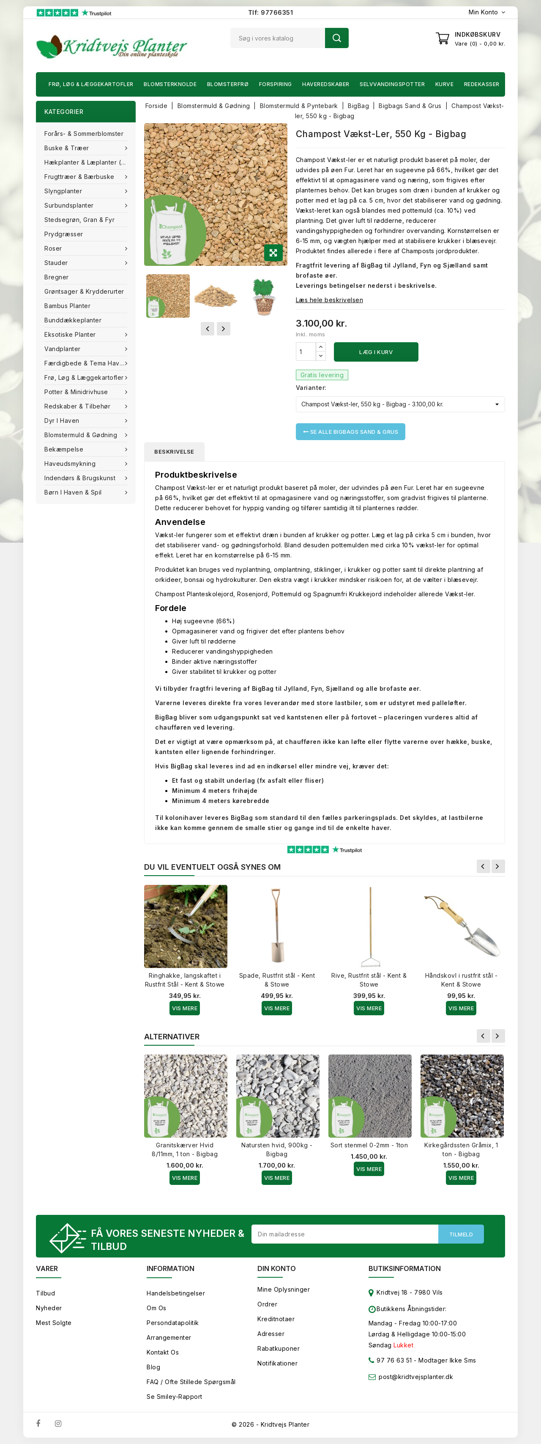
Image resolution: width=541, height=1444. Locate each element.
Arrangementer (169, 1337)
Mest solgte (54, 1322)
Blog (153, 1367)
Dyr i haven (62, 420)
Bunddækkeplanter (72, 320)
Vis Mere (184, 1008)
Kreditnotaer (276, 1318)
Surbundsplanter (70, 205)
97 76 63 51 (390, 1362)
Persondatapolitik (173, 1322)
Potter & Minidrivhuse (77, 391)
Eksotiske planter (71, 334)
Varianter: (311, 387)
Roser (54, 248)
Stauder (57, 262)
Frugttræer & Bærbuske (80, 176)
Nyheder (49, 1307)
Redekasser (482, 84)
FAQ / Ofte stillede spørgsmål (191, 1381)
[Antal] (306, 351)
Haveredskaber (326, 84)
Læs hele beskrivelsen (329, 299)
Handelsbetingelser (176, 1293)
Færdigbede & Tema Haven (86, 363)
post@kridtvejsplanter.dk (416, 1376)
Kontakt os (163, 1352)
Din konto (276, 1268)
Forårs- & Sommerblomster (83, 133)
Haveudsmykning (71, 463)
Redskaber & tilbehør (78, 406)
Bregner (56, 277)
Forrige (483, 866)
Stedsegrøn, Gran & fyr (79, 219)
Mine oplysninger (283, 1289)
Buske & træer (67, 147)
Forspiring (275, 84)
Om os (157, 1307)
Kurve (444, 84)
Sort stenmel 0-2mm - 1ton (369, 1145)
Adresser (270, 1333)
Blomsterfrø (228, 84)
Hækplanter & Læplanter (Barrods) (90, 162)
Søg (337, 38)
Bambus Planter (67, 305)
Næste (498, 866)
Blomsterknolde (170, 84)
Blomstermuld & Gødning (81, 434)
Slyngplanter (64, 191)
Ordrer (267, 1304)
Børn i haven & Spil (74, 492)
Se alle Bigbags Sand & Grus (351, 431)
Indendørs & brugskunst (80, 477)
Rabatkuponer (278, 1348)
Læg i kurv (376, 352)
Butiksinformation (405, 1268)
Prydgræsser (63, 234)
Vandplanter (63, 348)
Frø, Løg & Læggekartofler (91, 84)
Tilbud (45, 1293)
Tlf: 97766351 (270, 12)
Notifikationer (277, 1363)
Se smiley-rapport (174, 1396)
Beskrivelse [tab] (174, 451)
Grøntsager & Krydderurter (84, 291)
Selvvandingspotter (392, 84)
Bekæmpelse (64, 449)
